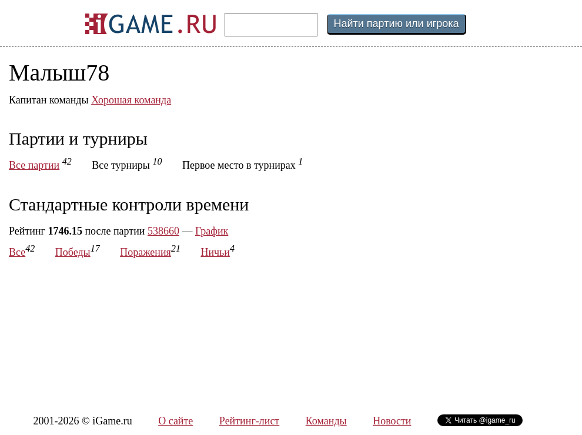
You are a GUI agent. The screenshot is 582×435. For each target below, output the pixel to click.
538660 (163, 231)
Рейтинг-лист (249, 421)
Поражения (145, 252)
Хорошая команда (131, 100)
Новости (392, 421)
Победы (73, 252)
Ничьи (215, 252)
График (211, 231)
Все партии (34, 165)
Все (17, 252)
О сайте (175, 421)
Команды (326, 421)
